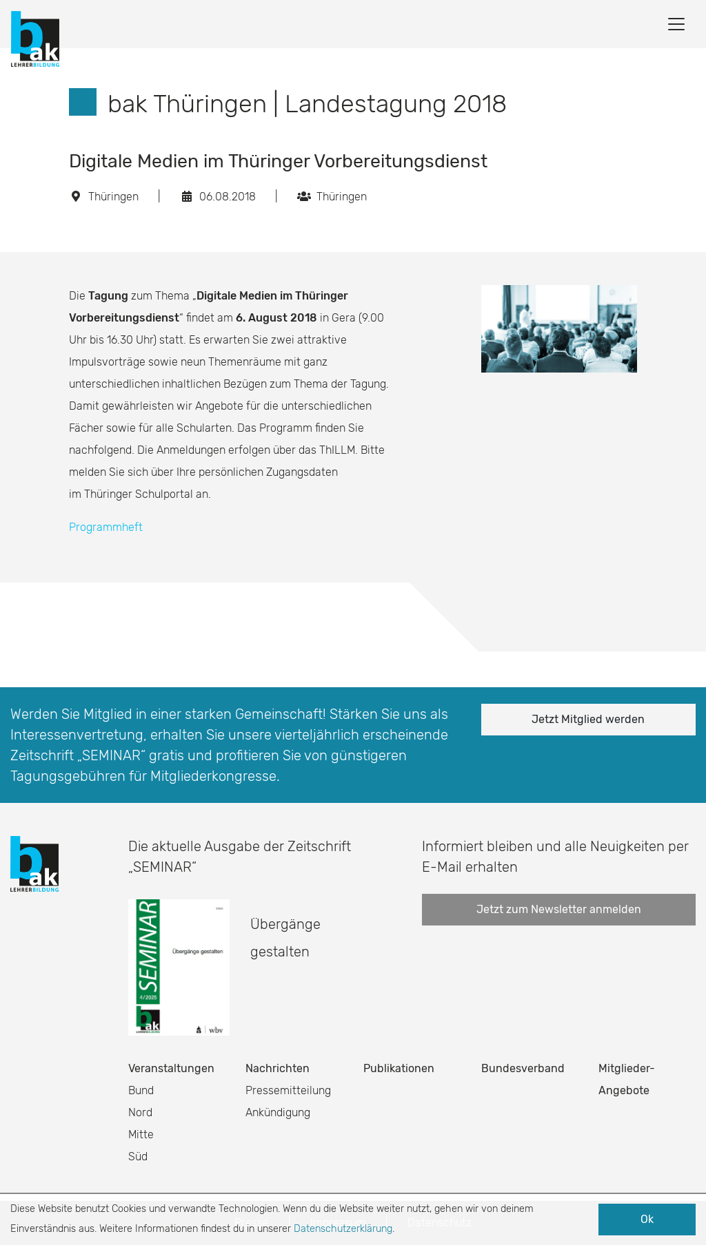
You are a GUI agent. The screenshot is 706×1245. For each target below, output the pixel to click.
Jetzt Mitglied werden (588, 719)
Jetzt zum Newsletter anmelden (558, 909)
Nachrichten (277, 1068)
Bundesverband (523, 1068)
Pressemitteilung (288, 1090)
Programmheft (106, 527)
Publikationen (398, 1068)
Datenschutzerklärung (343, 1229)
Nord (140, 1112)
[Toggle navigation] (676, 24)
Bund (141, 1090)
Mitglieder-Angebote (626, 1079)
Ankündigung (277, 1112)
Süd (138, 1156)
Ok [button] (647, 1219)
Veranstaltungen (171, 1068)
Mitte (141, 1134)
